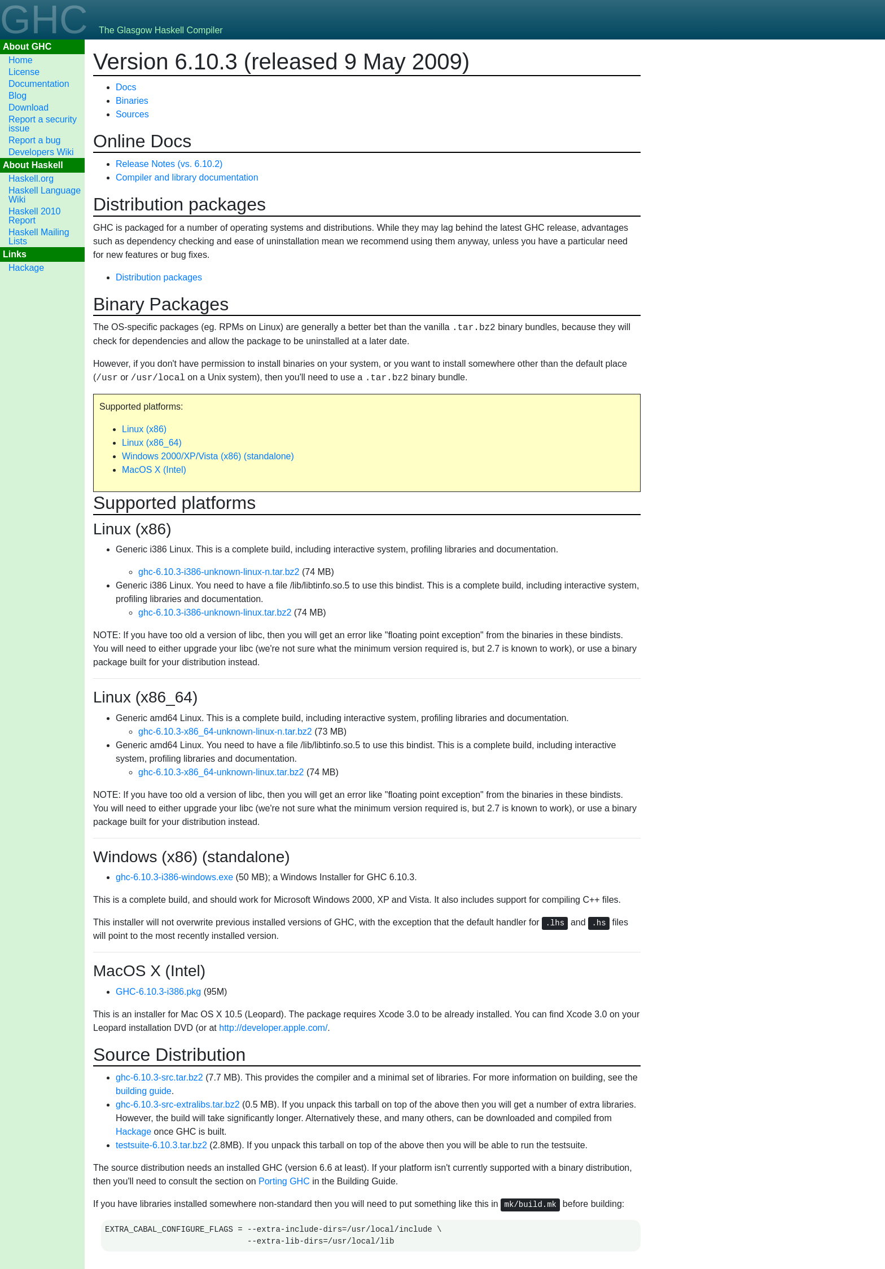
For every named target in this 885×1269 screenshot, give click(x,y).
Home (20, 60)
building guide (144, 1091)
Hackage (26, 268)
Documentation (38, 84)
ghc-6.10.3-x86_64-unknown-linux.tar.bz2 (221, 772)
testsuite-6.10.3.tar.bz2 (161, 1145)
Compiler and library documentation (187, 177)
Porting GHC (284, 1181)
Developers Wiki (41, 152)
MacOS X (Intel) (154, 470)
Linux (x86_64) (152, 442)
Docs (126, 87)
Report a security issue (42, 124)
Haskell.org (31, 178)
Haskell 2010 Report (34, 216)
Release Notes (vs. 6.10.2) (169, 164)
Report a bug (34, 140)
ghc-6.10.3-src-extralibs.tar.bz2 (178, 1104)
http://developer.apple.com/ (273, 1028)
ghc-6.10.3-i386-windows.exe (174, 877)
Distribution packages (179, 204)
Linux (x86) (144, 429)
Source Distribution (169, 1054)
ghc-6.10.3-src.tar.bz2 (159, 1077)
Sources (132, 114)
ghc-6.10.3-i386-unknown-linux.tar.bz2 (214, 612)
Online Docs (142, 141)
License (24, 72)
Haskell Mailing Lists (38, 236)
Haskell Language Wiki (44, 195)
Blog (17, 95)
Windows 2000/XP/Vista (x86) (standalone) (208, 456)
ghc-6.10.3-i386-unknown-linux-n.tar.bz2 (219, 572)
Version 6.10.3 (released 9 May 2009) (281, 61)
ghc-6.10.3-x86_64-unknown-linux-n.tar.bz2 (225, 731)
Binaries (132, 101)
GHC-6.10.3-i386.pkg (158, 991)
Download (28, 107)
